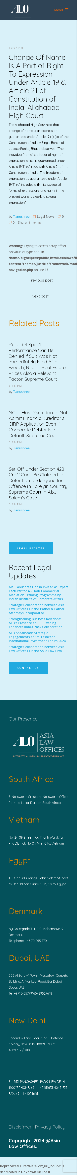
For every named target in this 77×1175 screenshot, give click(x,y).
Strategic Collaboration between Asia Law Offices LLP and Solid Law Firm (36, 649)
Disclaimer (20, 1127)
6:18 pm (15, 385)
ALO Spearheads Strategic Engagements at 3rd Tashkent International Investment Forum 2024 (37, 637)
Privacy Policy (50, 1127)
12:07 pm (16, 47)
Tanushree (21, 216)
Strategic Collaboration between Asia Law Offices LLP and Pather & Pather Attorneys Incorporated (36, 609)
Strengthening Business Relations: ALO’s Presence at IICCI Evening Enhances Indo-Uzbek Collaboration (35, 623)
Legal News (45, 216)
